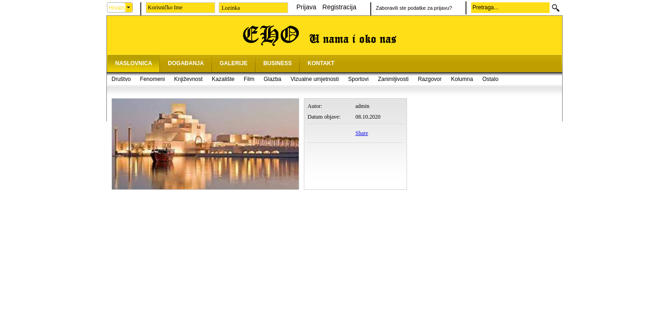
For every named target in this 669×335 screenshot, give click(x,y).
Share (361, 133)
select (129, 7)
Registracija (339, 7)
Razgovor (429, 79)
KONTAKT (321, 63)
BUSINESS (277, 63)
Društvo (121, 79)
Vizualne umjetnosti (315, 79)
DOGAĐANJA (185, 63)
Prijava (306, 7)
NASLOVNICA (133, 63)
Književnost (188, 79)
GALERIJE (234, 63)
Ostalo (490, 79)
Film (249, 79)
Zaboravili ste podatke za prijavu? (414, 8)
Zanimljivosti (393, 79)
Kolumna (462, 79)
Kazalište (223, 79)
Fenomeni (152, 79)
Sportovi (358, 79)
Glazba (272, 79)
